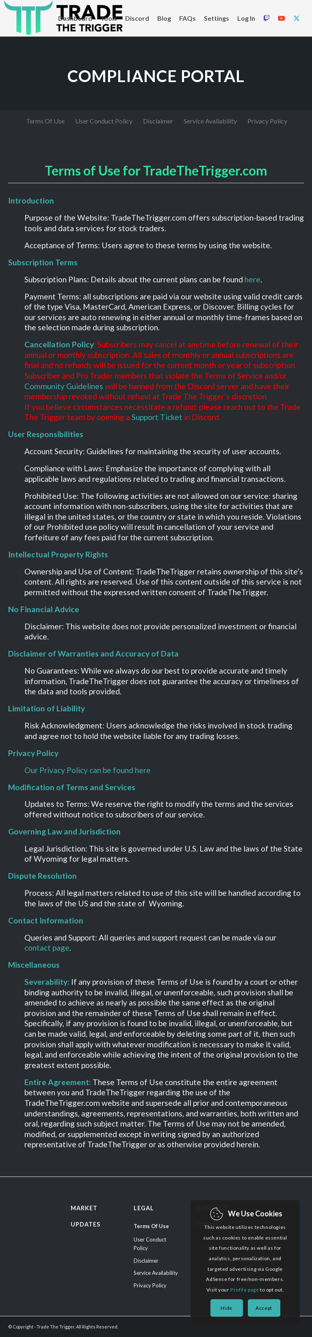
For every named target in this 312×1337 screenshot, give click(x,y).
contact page (46, 947)
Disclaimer (146, 1260)
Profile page (244, 1290)
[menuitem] (75, 18)
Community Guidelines (63, 386)
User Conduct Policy (150, 1243)
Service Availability (156, 1273)
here (252, 279)
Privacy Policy (150, 1285)
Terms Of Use (151, 1226)
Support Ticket (157, 417)
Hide (226, 1308)
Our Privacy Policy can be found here (87, 770)
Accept (264, 1308)
